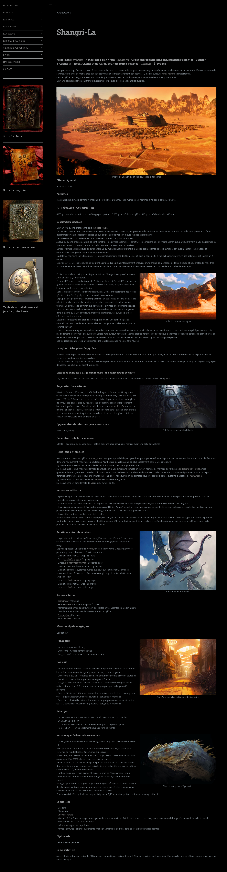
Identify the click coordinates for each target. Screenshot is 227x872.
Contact (7, 69)
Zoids (58, 277)
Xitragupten (63, 12)
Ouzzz (98, 479)
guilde (167, 378)
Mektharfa (119, 406)
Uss (92, 482)
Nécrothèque (64, 614)
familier (67, 618)
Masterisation (11, 62)
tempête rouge (100, 227)
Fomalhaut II (196, 475)
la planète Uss (70, 587)
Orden (135, 59)
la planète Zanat (71, 580)
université (69, 604)
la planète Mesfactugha (75, 562)
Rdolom (97, 472)
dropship (90, 548)
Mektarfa (123, 59)
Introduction (10, 5)
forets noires (168, 73)
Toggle (50, 6)
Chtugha (146, 63)
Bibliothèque (63, 600)
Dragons (78, 59)
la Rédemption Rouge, (190, 468)
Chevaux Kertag (65, 814)
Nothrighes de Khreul (100, 59)
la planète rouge (71, 559)
